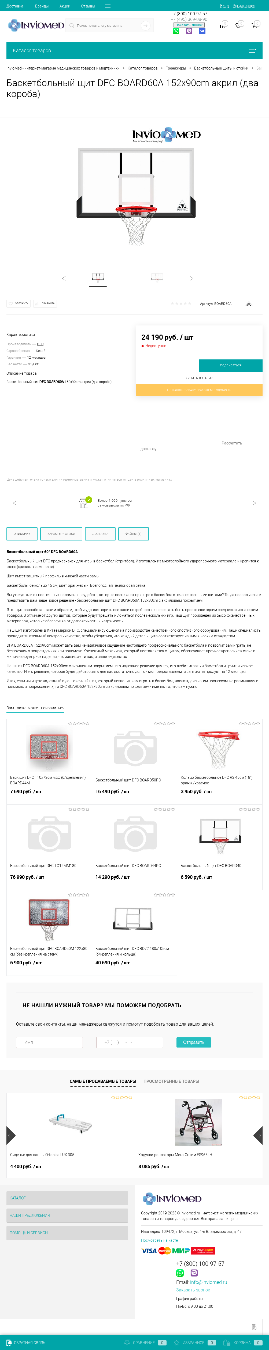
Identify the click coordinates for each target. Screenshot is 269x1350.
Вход (224, 5)
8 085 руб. (111, 1166)
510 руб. (195, 1166)
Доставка (14, 6)
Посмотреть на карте (159, 1240)
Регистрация (244, 5)
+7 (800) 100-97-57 (189, 13)
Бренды (42, 6)
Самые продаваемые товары (103, 1081)
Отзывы (88, 6)
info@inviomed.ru (208, 1282)
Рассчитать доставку (192, 427)
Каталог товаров (134, 50)
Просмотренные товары (171, 1081)
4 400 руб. (26, 1166)
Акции (65, 6)
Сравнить (48, 303)
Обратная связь (25, 1343)
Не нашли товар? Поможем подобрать (199, 390)
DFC (40, 344)
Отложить (21, 303)
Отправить (193, 1042)
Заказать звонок (189, 25)
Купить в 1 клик (199, 378)
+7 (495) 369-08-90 (189, 19)
